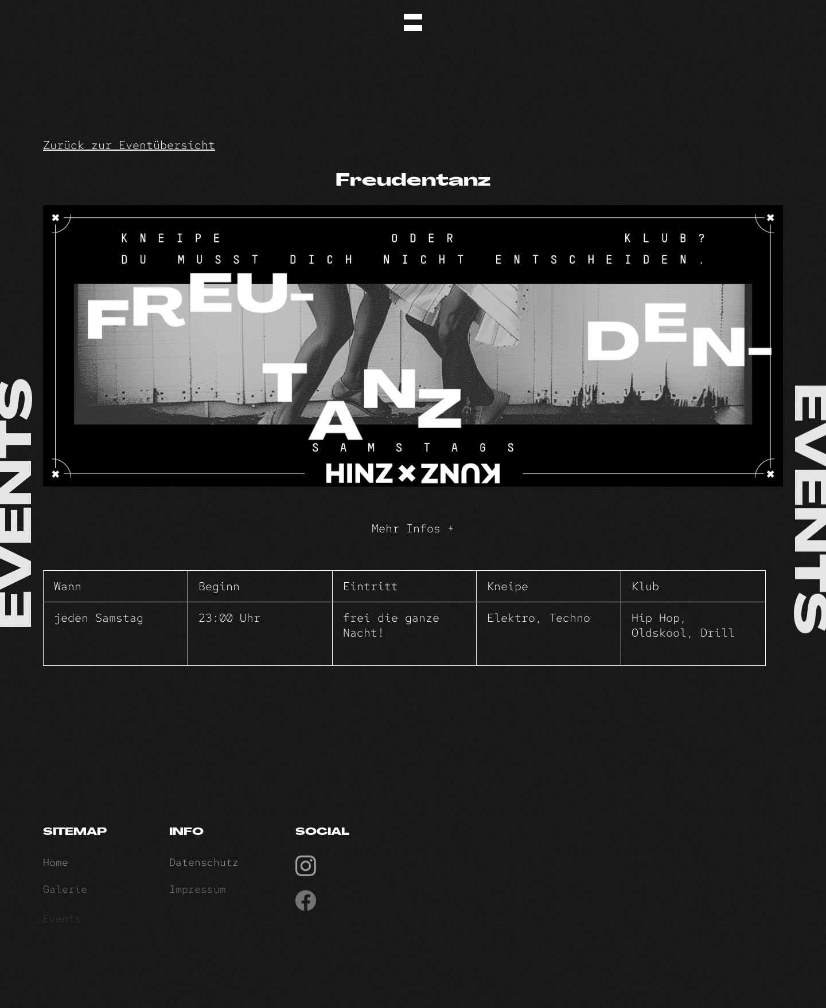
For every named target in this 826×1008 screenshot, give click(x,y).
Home (55, 865)
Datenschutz (204, 865)
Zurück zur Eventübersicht (129, 145)
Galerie (65, 893)
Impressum (197, 893)
